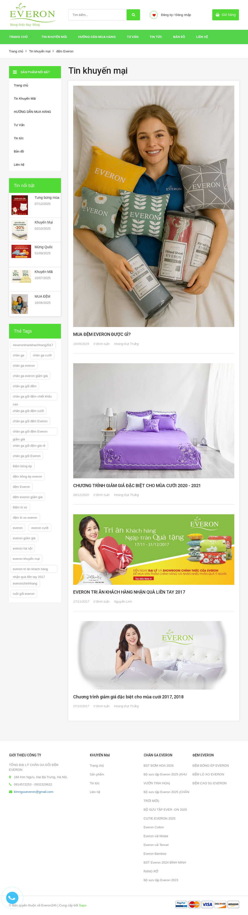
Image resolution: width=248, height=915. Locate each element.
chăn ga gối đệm (25, 386)
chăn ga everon (24, 365)
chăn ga (18, 355)
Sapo (82, 905)
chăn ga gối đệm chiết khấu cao (32, 397)
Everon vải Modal (156, 836)
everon (18, 528)
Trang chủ (97, 765)
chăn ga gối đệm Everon (30, 421)
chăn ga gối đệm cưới (28, 411)
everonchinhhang (25, 583)
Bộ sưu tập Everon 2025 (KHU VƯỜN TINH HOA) (165, 779)
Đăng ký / (168, 15)
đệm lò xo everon (25, 517)
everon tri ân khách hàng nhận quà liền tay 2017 (30, 570)
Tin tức (156, 37)
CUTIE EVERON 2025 (160, 818)
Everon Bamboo (155, 854)
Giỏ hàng (229, 15)
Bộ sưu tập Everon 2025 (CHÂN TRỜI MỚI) (166, 796)
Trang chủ (18, 37)
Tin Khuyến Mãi (54, 37)
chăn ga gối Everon (27, 456)
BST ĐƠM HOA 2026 (159, 765)
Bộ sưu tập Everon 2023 (161, 880)
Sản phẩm (97, 774)
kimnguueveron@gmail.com (33, 792)
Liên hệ (202, 37)
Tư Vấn (133, 37)
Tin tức (95, 783)
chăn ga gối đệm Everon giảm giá (30, 432)
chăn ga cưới (42, 355)
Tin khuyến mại (39, 51)
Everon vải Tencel (156, 845)
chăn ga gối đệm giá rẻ (29, 445)
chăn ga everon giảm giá (30, 376)
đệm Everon (21, 487)
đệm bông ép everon (27, 476)
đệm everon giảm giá (28, 497)
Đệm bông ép (22, 466)
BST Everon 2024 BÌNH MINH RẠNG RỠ (165, 867)
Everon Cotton (154, 827)
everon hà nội (23, 548)
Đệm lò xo (20, 507)
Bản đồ (179, 37)
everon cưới (39, 528)
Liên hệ (95, 792)
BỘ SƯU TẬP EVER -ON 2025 (165, 809)
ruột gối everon (24, 594)
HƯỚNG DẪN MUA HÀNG (97, 37)
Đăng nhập (183, 15)
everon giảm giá (24, 538)
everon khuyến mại (26, 559)
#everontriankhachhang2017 (33, 345)
